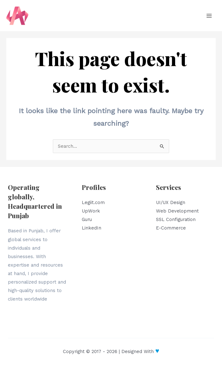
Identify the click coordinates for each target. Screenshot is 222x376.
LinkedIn (91, 228)
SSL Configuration (176, 219)
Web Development (177, 211)
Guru (87, 219)
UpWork (91, 211)
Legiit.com (93, 202)
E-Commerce (171, 228)
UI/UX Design (170, 202)
